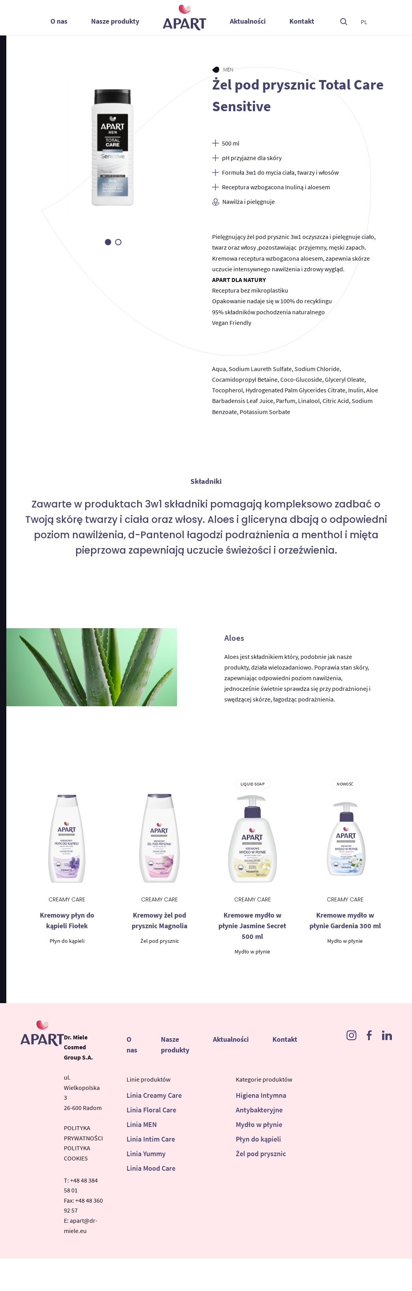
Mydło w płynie (259, 1124)
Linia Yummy (146, 1153)
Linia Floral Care (151, 1109)
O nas (58, 21)
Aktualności (248, 21)
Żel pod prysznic (261, 1153)
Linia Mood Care (151, 1168)
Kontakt (301, 21)
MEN (228, 69)
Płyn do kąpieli (258, 1139)
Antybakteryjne (259, 1109)
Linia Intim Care (151, 1139)
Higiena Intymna (261, 1095)
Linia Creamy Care (154, 1095)
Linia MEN (142, 1124)
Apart (184, 17)
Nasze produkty (115, 21)
